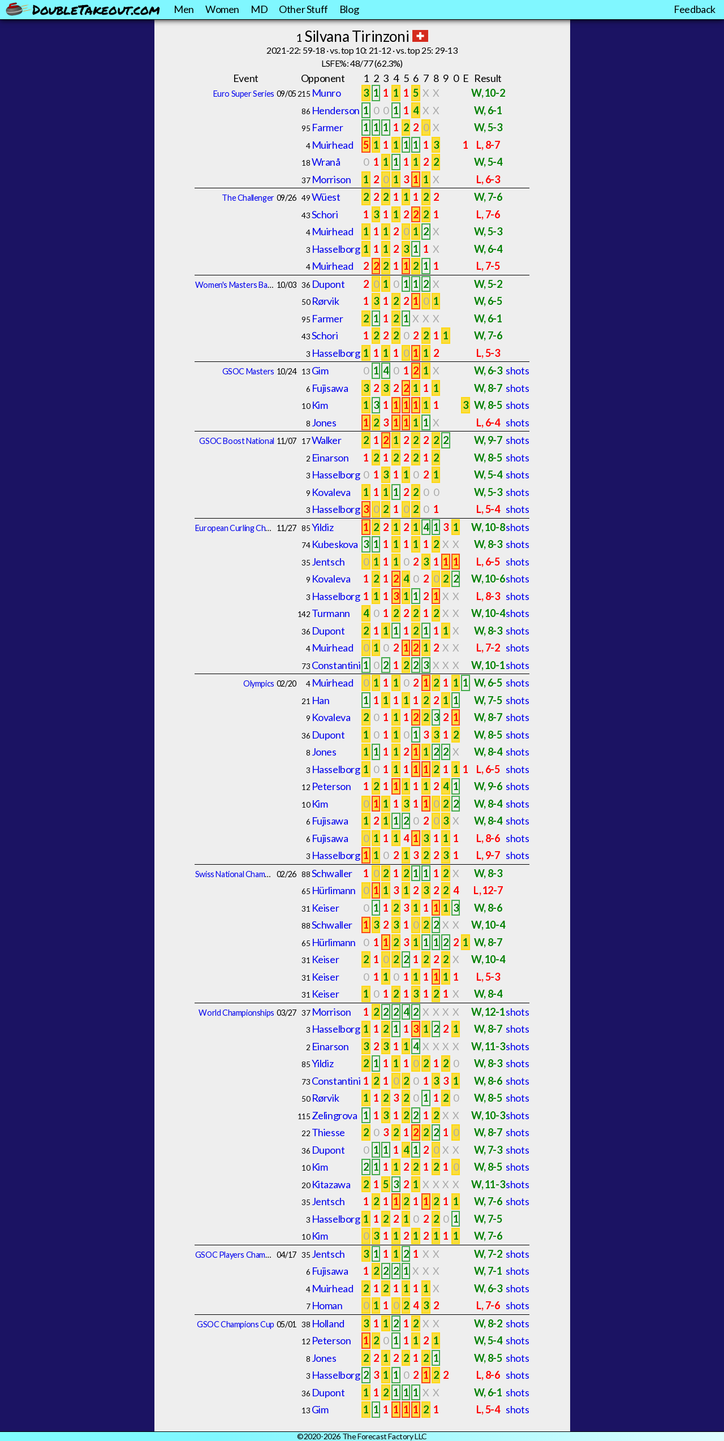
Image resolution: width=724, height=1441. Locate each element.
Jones (324, 422)
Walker (327, 440)
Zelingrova (334, 1115)
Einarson (330, 457)
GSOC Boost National (236, 441)
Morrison (331, 179)
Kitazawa (331, 1184)
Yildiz (323, 527)
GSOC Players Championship (244, 1254)
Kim (320, 405)
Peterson (331, 786)
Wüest (326, 197)
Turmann (331, 613)
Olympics (258, 683)
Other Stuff (303, 9)
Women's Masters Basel (236, 285)
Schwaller (332, 873)
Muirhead (333, 145)
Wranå (326, 162)
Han (321, 700)
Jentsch (328, 561)
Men (184, 9)
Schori (325, 214)
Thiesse (328, 1132)
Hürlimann (334, 890)
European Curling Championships (251, 528)
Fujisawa (330, 388)
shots (517, 370)
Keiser (325, 907)
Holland (328, 1323)
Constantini (336, 665)
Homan (327, 1305)
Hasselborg (336, 249)
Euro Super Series (243, 93)
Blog (349, 9)
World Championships (236, 1012)
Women (222, 9)
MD (259, 9)
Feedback (695, 9)
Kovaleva (331, 492)
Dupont (328, 284)
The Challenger (248, 197)
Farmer (327, 127)
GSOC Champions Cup (235, 1324)
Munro (326, 93)
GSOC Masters (248, 371)
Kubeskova (335, 544)
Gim (320, 370)
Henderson (336, 110)
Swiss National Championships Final (254, 874)
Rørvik (325, 301)
